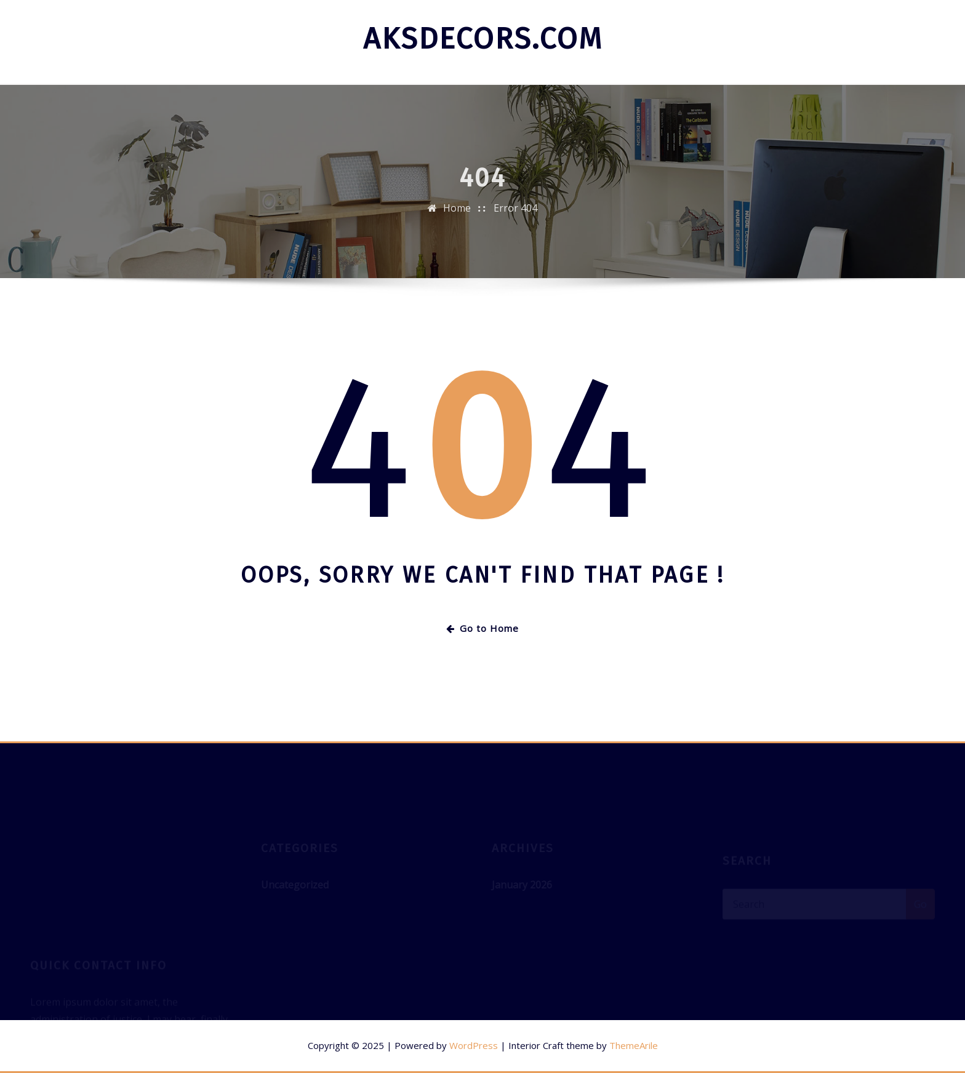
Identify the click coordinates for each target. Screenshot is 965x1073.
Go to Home (482, 628)
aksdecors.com (483, 39)
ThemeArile (633, 1045)
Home (457, 214)
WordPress (473, 1045)
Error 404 (515, 214)
